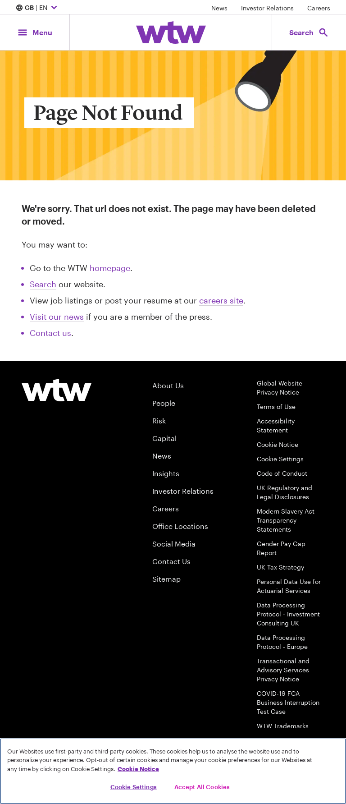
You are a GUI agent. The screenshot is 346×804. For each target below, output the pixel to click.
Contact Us (171, 561)
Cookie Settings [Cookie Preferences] (280, 459)
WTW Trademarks (283, 726)
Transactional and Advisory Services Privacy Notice (283, 670)
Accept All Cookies (202, 786)
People (163, 403)
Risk (159, 420)
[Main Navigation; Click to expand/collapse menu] (34, 32)
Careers (318, 8)
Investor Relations (267, 8)
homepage (110, 268)
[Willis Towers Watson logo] (56, 390)
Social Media (174, 543)
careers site (221, 300)
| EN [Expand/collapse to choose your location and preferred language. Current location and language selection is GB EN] (37, 8)
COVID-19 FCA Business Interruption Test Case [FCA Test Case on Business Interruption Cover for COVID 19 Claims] (288, 702)
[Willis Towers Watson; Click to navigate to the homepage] (170, 32)
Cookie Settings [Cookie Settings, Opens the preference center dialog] (133, 786)
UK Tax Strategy (280, 567)
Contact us (50, 333)
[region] (173, 771)
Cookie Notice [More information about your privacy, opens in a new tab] (138, 768)
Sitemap (166, 578)
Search (43, 284)
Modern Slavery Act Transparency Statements (285, 520)
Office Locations (180, 526)
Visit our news (57, 317)
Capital (164, 438)
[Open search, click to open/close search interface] (309, 32)
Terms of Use (276, 406)
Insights (165, 473)
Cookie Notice (277, 444)
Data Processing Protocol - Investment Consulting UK (288, 614)
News (219, 8)
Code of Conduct (282, 473)
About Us (168, 385)
